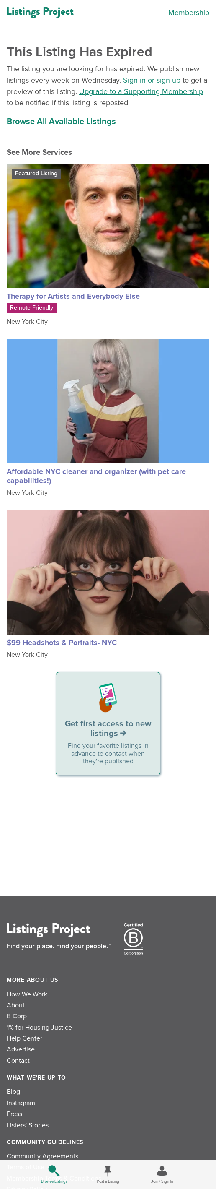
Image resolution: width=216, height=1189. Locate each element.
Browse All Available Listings (61, 122)
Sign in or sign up (151, 80)
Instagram (21, 1103)
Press (14, 1114)
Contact (18, 1060)
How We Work (27, 994)
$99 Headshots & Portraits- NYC (62, 642)
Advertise (21, 1049)
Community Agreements (42, 1156)
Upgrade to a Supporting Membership (141, 91)
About (16, 1005)
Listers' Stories (28, 1125)
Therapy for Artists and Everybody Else (73, 296)
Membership (188, 12)
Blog (13, 1092)
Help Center (24, 1038)
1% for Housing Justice (39, 1027)
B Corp (17, 1016)
